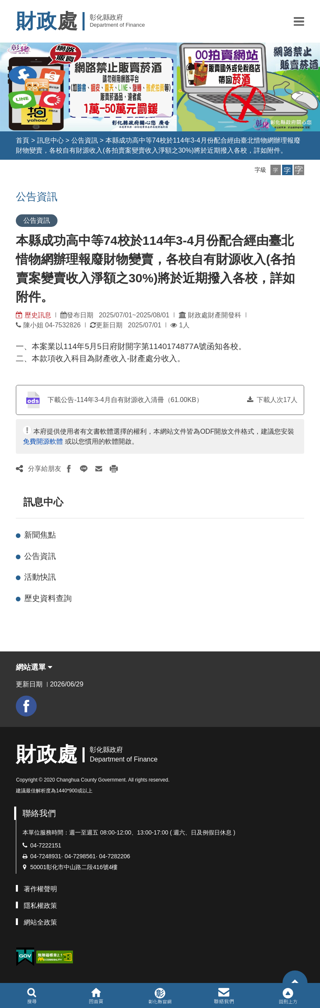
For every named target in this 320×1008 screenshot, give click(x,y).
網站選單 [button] (34, 667)
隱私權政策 (40, 905)
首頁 (22, 140)
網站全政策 (40, 922)
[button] (299, 21)
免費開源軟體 (43, 441)
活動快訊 (40, 577)
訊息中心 (50, 140)
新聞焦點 (40, 534)
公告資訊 (84, 140)
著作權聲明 (40, 888)
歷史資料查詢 (48, 598)
